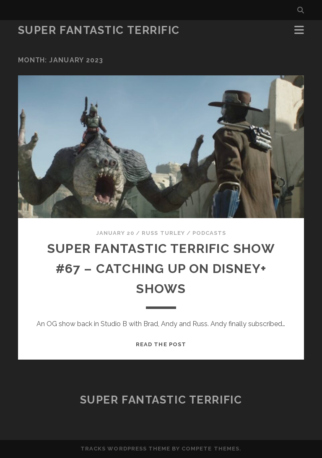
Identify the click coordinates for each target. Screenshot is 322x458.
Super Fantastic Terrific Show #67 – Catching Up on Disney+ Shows (161, 268)
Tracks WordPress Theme (125, 448)
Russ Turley (163, 233)
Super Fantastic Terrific (99, 30)
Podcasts (209, 233)
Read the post (161, 344)
